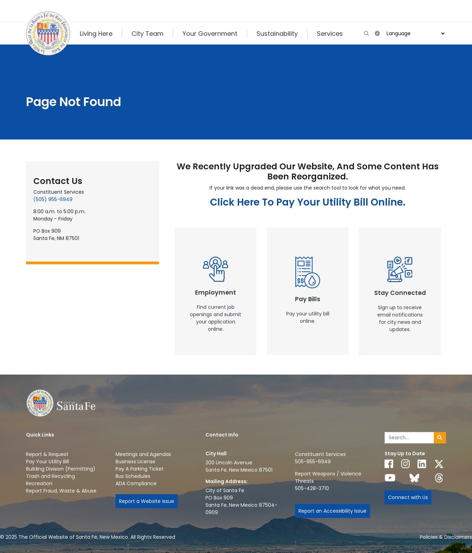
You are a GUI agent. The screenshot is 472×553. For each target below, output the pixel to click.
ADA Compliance (136, 483)
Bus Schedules (133, 476)
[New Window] (215, 291)
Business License (135, 461)
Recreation (39, 483)
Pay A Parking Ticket (140, 468)
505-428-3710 (312, 488)
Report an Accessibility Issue (332, 510)
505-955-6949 (313, 461)
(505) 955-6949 (53, 199)
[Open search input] (366, 33)
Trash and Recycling (50, 476)
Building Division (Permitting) (60, 468)
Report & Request (47, 454)
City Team (147, 33)
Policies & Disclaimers (446, 537)
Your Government (210, 33)
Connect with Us (408, 497)
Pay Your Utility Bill (47, 461)
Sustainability (277, 33)
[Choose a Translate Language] (415, 33)
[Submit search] (440, 438)
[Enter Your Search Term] (409, 438)
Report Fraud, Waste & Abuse (61, 490)
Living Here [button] (96, 33)
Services (330, 33)
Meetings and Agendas (143, 454)
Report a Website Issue (146, 501)
